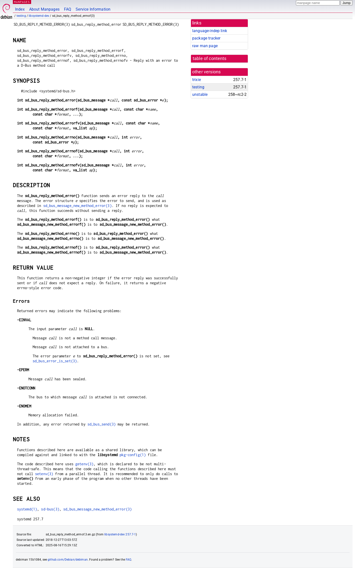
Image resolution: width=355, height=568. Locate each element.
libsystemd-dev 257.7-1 (120, 534)
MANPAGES (22, 1)
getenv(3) (84, 464)
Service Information (93, 9)
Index (20, 9)
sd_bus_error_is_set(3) (55, 361)
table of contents (210, 58)
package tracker (206, 38)
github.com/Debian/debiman (68, 559)
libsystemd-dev (39, 16)
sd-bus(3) (50, 509)
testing (21, 16)
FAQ (67, 9)
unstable (200, 94)
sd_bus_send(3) (101, 424)
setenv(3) (44, 474)
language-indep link (209, 30)
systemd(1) (27, 509)
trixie (196, 79)
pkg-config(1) (133, 455)
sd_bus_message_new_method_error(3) (77, 205)
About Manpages (44, 9)
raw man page (205, 45)
